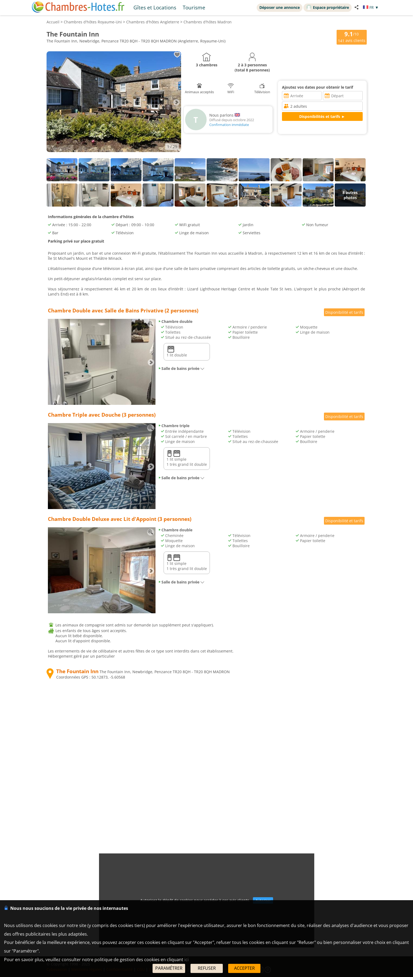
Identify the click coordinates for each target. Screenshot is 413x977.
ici (186, 959)
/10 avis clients (351, 36)
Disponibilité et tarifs (344, 312)
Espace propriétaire (327, 7)
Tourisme (194, 7)
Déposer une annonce (279, 7)
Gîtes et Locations (154, 7)
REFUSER (207, 968)
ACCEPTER (244, 968)
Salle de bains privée (181, 368)
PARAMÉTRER (168, 968)
